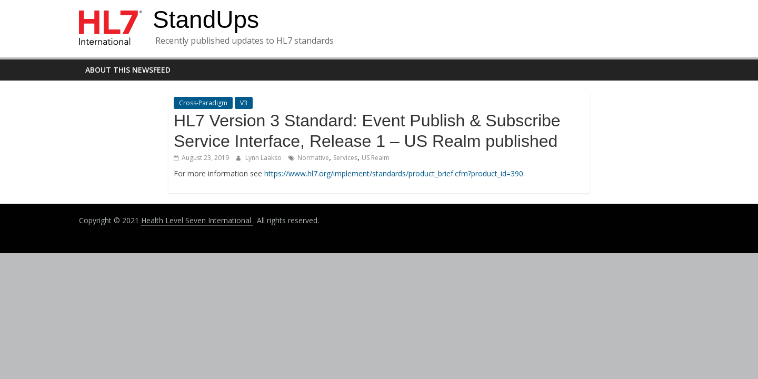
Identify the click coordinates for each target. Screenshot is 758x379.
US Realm (376, 157)
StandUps (206, 19)
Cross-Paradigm (203, 102)
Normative (313, 157)
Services (345, 157)
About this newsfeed (128, 70)
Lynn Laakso (264, 157)
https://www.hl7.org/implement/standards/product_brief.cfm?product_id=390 (393, 173)
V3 (243, 102)
